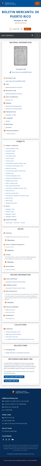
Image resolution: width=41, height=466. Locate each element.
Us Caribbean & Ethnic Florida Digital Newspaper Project (20, 339)
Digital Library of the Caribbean (13, 334)
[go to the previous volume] (10, 29)
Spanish (8, 121)
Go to (27, 29)
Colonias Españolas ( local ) (12, 148)
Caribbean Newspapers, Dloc (13, 332)
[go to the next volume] (21, 29)
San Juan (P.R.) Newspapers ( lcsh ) (14, 178)
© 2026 (20, 460)
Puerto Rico (17, 222)
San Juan (23, 222)
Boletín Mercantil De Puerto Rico (14, 94)
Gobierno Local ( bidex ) (11, 168)
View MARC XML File (11, 381)
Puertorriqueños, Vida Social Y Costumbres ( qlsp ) (17, 195)
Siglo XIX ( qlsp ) (9, 198)
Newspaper (9, 127)
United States (9, 222)
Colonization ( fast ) (10, 153)
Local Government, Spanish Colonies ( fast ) (16, 171)
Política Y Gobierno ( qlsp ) (12, 183)
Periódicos (10, 211)
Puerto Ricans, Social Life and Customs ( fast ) (16, 188)
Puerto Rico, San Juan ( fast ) (12, 193)
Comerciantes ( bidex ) (11, 156)
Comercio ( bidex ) (10, 158)
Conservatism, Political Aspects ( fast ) (14, 166)
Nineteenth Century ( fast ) (12, 181)
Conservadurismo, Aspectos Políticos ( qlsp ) (16, 163)
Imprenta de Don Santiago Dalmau (14, 106)
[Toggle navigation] (37, 3)
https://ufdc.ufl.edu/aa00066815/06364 (15, 81)
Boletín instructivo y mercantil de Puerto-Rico (18, 353)
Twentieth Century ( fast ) (11, 203)
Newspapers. (10, 209)
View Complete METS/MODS (14, 377)
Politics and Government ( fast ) (13, 185)
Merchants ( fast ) (10, 173)
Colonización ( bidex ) (11, 151)
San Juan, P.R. (9, 100)
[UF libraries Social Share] (32, 35)
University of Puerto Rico (12, 337)
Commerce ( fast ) (10, 161)
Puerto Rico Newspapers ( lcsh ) (13, 176)
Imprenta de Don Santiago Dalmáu (14, 108)
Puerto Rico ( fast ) (10, 190)
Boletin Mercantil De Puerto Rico (14, 87)
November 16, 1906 (11, 115)
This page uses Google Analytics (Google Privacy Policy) (20, 454)
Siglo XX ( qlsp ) (9, 200)
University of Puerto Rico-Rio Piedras (15, 282)
